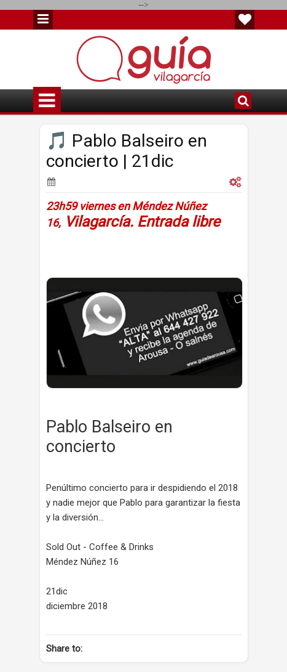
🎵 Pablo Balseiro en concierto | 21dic (126, 151)
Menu (43, 20)
